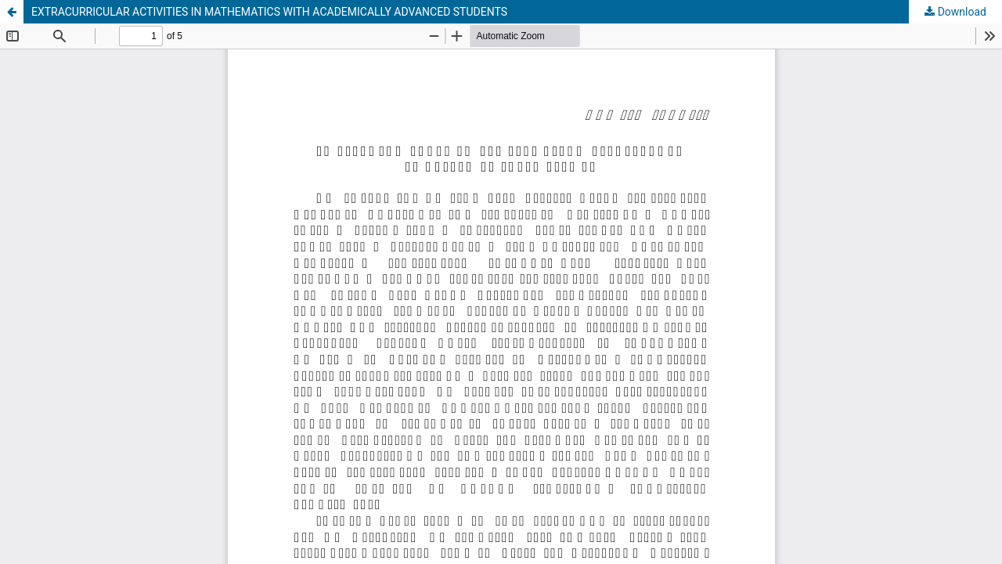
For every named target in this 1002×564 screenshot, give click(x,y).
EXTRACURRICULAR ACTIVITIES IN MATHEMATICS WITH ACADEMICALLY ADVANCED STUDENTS (269, 11)
